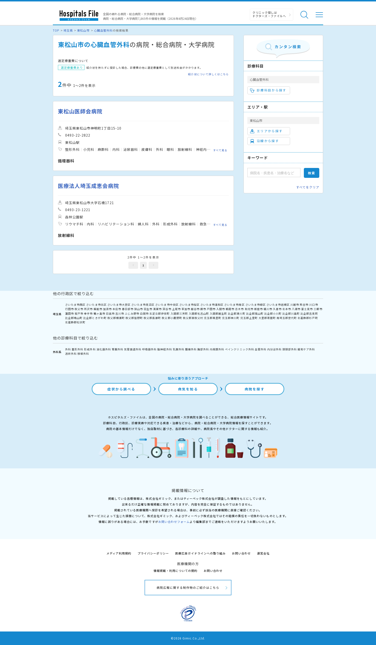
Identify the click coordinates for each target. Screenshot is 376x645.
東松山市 (83, 30)
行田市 (69, 309)
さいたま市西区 (75, 304)
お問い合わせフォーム (174, 522)
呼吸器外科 (149, 349)
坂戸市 (79, 313)
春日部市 (127, 309)
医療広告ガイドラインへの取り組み (200, 553)
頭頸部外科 (289, 349)
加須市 (107, 309)
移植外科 (83, 353)
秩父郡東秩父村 (193, 318)
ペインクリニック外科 (239, 349)
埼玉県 (68, 30)
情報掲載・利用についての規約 (175, 571)
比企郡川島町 (291, 313)
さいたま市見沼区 (142, 304)
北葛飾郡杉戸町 (308, 318)
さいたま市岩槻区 (278, 304)
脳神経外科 (164, 349)
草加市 (185, 309)
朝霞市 (230, 309)
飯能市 (98, 309)
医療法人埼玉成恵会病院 (88, 185)
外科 (68, 349)
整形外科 (77, 349)
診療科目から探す (268, 90)
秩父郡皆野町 (134, 318)
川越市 (294, 304)
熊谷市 (304, 304)
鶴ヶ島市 (99, 313)
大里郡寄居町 (267, 318)
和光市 (249, 309)
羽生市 (148, 309)
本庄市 (116, 309)
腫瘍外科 (191, 349)
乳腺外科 (178, 349)
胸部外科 (203, 349)
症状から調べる (121, 389)
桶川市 (268, 309)
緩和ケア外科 (306, 349)
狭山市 (138, 309)
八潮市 (296, 309)
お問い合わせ (241, 553)
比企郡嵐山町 (255, 313)
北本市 (286, 309)
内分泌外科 (274, 349)
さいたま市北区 (96, 304)
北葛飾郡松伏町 (75, 322)
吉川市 (119, 313)
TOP (56, 30)
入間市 (220, 309)
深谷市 (166, 309)
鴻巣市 (157, 309)
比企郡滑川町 (236, 313)
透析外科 (71, 353)
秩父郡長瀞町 (152, 318)
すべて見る (220, 150)
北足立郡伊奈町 (159, 313)
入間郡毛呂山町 (199, 313)
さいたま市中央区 (166, 304)
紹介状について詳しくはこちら (208, 74)
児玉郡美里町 (212, 318)
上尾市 (176, 309)
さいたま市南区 (234, 304)
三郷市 (317, 309)
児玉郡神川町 (230, 318)
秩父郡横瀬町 (116, 318)
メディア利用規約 (118, 553)
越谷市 (195, 309)
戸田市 (211, 309)
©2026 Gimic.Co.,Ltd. (188, 638)
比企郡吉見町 (309, 313)
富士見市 (307, 309)
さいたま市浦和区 (211, 304)
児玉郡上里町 (249, 318)
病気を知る (188, 389)
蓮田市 (69, 313)
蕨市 (203, 309)
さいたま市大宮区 (119, 304)
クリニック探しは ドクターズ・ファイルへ (269, 14)
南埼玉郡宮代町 (287, 318)
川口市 (313, 304)
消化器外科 (104, 349)
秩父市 (79, 309)
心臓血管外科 (103, 30)
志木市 (239, 309)
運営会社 (263, 553)
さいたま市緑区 (255, 304)
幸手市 (88, 313)
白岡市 (144, 313)
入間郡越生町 (218, 313)
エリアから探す (266, 131)
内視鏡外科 (217, 349)
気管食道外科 (132, 349)
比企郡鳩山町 (74, 318)
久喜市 (277, 309)
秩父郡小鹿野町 (172, 318)
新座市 (258, 309)
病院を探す (255, 389)
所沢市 (88, 309)
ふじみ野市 (132, 313)
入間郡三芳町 (179, 313)
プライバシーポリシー (153, 553)
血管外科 (260, 349)
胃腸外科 (117, 349)
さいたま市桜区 (189, 304)
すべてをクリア (307, 187)
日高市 (110, 313)
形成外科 (90, 349)
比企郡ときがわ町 (94, 318)
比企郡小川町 (273, 313)
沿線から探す (264, 141)
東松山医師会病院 (80, 111)
